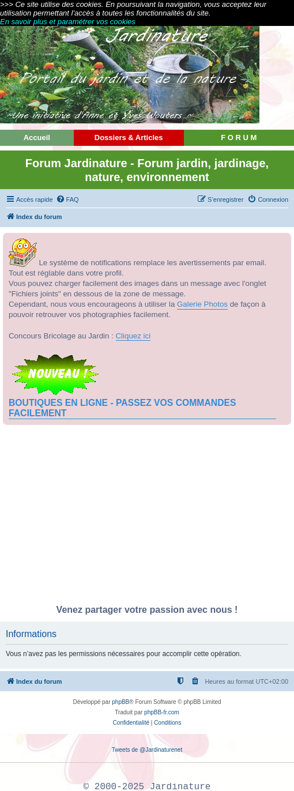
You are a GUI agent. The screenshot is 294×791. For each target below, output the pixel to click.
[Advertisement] (147, 517)
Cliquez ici (133, 336)
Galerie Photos (202, 304)
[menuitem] (67, 199)
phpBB (120, 702)
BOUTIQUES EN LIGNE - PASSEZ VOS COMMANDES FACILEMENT (122, 408)
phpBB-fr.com (161, 712)
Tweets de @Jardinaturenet (147, 750)
